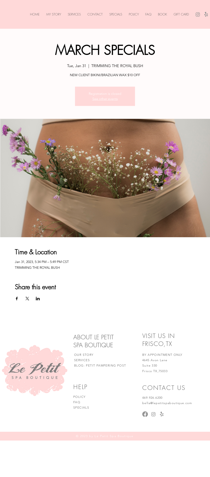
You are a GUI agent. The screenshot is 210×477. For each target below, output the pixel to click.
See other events (105, 99)
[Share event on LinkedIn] (38, 298)
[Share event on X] (27, 298)
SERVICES (82, 360)
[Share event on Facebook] (17, 298)
